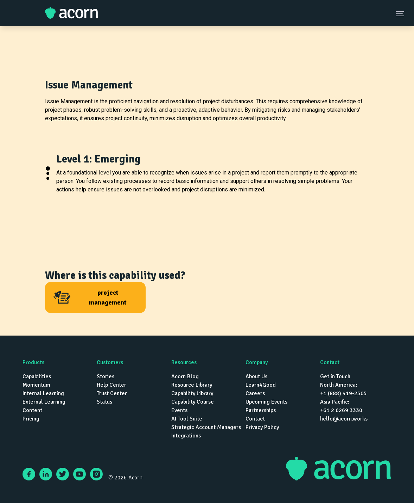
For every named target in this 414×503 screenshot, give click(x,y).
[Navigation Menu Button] (400, 13)
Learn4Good (261, 384)
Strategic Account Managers (206, 427)
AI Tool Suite (186, 418)
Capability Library (192, 393)
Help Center (111, 384)
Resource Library (191, 384)
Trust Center (112, 393)
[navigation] (207, 399)
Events (179, 410)
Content (32, 410)
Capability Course (192, 401)
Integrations (186, 435)
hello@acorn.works (344, 418)
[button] (48, 168)
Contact (255, 418)
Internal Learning (43, 393)
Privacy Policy (262, 427)
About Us (256, 376)
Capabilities (37, 376)
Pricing (31, 418)
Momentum (36, 384)
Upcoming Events (266, 401)
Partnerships (261, 410)
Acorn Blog (185, 376)
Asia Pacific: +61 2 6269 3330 (341, 406)
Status (104, 401)
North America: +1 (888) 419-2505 (343, 389)
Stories (105, 376)
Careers (255, 393)
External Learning (44, 401)
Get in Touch (335, 376)
